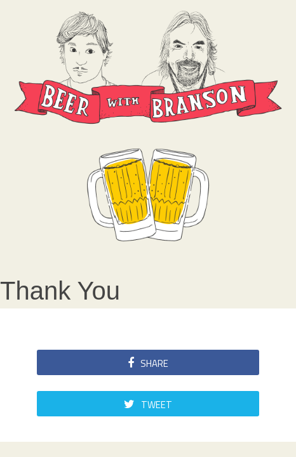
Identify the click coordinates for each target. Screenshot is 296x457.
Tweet (148, 404)
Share (148, 363)
